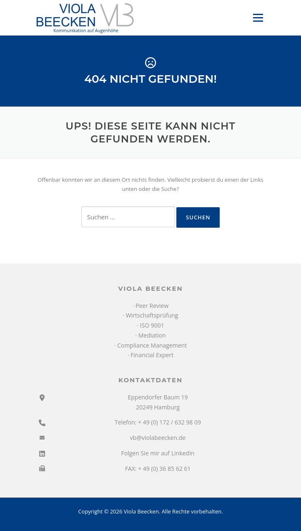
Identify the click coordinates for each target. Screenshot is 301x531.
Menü (258, 17)
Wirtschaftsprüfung (152, 315)
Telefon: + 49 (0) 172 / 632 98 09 (158, 422)
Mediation (152, 335)
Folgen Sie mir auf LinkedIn (158, 453)
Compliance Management (152, 345)
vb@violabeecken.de (158, 438)
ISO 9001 (152, 325)
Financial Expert (151, 355)
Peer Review (151, 306)
